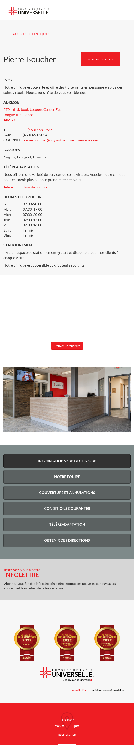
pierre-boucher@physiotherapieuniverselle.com (60, 140)
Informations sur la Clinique (67, 460)
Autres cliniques (32, 34)
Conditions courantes (67, 508)
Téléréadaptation (67, 524)
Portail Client (80, 690)
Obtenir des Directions (67, 540)
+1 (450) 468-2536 (37, 129)
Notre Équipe (67, 476)
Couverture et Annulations (67, 492)
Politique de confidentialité (107, 690)
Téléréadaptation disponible (25, 187)
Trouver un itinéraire (67, 346)
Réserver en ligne (100, 59)
